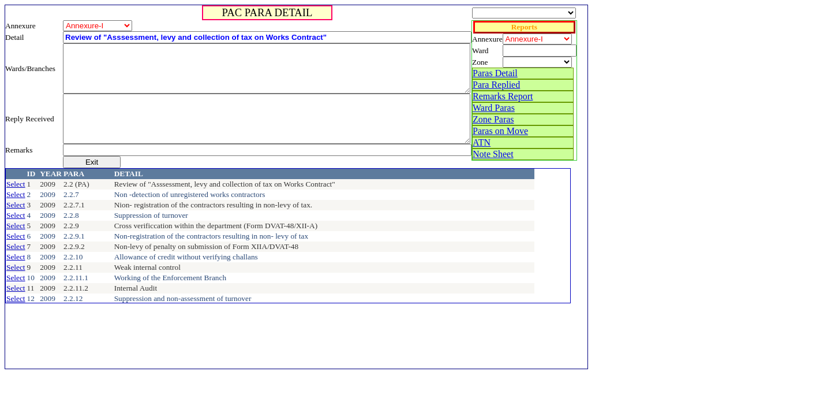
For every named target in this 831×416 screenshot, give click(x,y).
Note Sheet (493, 154)
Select (15, 184)
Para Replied (496, 85)
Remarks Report (503, 96)
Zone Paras (493, 119)
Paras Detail (495, 73)
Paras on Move (500, 131)
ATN (482, 142)
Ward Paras (494, 108)
